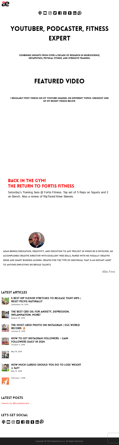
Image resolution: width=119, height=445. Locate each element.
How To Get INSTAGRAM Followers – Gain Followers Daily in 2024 (39, 340)
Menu (113, 18)
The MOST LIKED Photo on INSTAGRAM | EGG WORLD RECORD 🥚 (45, 326)
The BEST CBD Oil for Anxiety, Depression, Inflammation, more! (40, 313)
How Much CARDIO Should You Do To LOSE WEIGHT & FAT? (46, 366)
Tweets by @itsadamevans (15, 403)
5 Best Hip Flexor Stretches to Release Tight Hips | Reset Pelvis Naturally (46, 299)
